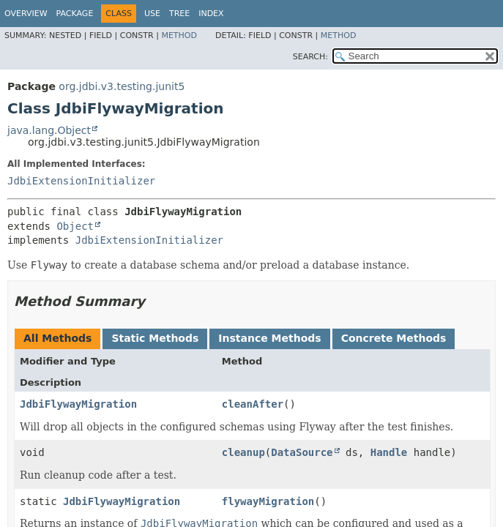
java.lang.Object (49, 130)
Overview (26, 13)
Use (152, 13)
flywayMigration (268, 501)
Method (179, 35)
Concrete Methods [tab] (394, 338)
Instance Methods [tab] (269, 338)
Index (210, 13)
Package (75, 13)
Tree (179, 13)
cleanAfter (252, 404)
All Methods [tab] (57, 338)
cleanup (243, 452)
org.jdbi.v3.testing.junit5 (122, 86)
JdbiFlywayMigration (78, 404)
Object (75, 226)
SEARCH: (310, 56)
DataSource (301, 452)
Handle (389, 452)
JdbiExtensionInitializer (81, 181)
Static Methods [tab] (154, 338)
